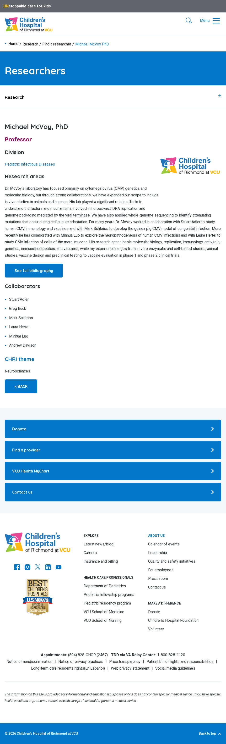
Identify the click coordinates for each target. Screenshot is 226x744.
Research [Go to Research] (30, 44)
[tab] (113, 96)
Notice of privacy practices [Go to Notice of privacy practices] (80, 661)
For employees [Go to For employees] (160, 570)
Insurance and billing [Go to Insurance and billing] (101, 561)
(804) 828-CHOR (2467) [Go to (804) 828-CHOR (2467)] (88, 655)
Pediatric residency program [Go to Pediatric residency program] (107, 603)
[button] (188, 20)
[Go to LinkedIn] (48, 567)
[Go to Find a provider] (113, 450)
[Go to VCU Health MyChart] (113, 471)
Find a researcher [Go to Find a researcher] (56, 44)
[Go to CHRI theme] (19, 359)
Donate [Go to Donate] (154, 612)
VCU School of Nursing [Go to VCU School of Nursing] (103, 620)
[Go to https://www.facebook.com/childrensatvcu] (17, 567)
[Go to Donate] (113, 429)
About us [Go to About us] (156, 536)
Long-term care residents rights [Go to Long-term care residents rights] (57, 668)
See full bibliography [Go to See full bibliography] (34, 270)
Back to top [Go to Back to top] (207, 733)
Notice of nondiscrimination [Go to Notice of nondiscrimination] (29, 661)
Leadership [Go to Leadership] (157, 552)
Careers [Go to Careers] (90, 552)
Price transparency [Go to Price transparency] (124, 661)
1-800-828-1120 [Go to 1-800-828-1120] (171, 655)
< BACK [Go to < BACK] (21, 386)
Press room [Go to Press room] (158, 578)
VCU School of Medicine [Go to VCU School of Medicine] (104, 612)
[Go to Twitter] (37, 567)
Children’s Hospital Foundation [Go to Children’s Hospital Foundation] (173, 620)
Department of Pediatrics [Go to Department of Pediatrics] (105, 586)
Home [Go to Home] (13, 44)
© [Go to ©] (6, 733)
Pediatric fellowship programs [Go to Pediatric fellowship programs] (109, 594)
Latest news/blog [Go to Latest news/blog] (98, 544)
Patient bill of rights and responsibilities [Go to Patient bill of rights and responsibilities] (180, 661)
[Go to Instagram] (27, 567)
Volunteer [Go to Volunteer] (156, 629)
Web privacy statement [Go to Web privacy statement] (130, 668)
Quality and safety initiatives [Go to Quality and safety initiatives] (171, 561)
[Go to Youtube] (58, 567)
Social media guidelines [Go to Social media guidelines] (175, 668)
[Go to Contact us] (113, 492)
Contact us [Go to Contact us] (157, 587)
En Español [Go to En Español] (94, 668)
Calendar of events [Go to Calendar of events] (164, 544)
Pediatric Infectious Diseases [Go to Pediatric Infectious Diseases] (30, 164)
